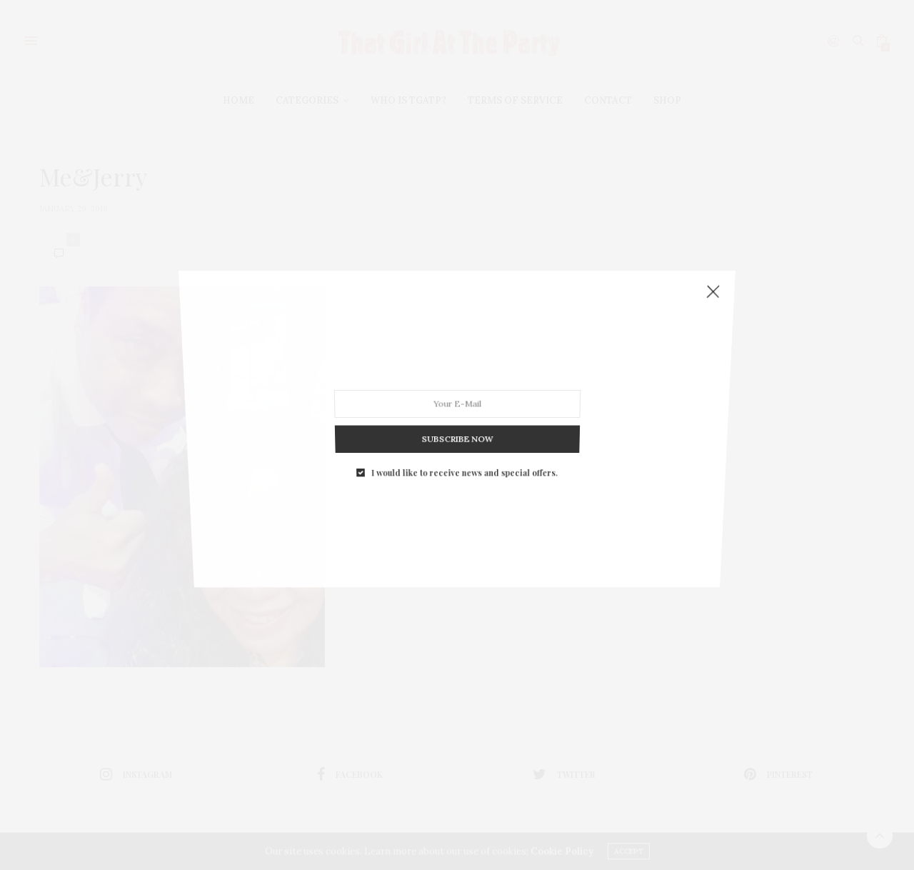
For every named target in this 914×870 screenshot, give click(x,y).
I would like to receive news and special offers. (464, 439)
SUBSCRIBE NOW (456, 413)
